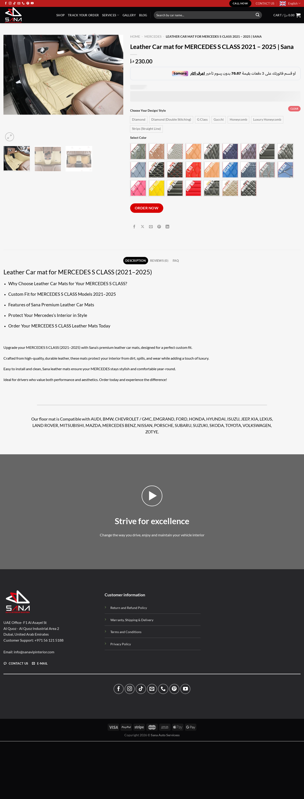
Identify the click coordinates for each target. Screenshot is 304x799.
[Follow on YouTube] (32, 3)
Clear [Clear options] (294, 108)
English (294, 3)
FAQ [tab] (176, 260)
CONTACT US (265, 3)
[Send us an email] (18, 3)
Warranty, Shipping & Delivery (131, 620)
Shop (60, 15)
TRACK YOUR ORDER (83, 15)
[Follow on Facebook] (5, 3)
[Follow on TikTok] (14, 3)
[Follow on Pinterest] (27, 3)
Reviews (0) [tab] (159, 260)
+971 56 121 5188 (48, 640)
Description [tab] (135, 260)
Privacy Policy (120, 644)
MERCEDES (152, 36)
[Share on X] (142, 227)
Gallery (129, 15)
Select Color (138, 137)
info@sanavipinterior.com (34, 652)
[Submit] (257, 15)
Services (110, 15)
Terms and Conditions (125, 632)
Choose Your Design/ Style (148, 110)
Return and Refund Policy (128, 608)
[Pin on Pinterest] (159, 227)
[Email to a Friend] (151, 227)
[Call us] (23, 3)
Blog (143, 15)
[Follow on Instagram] (10, 3)
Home (135, 36)
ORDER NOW (146, 208)
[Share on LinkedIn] (167, 227)
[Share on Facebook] (134, 227)
